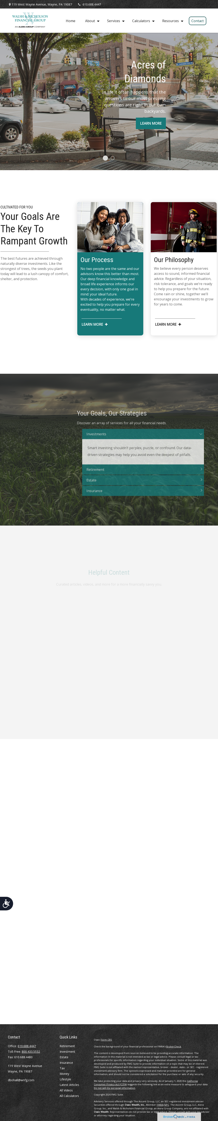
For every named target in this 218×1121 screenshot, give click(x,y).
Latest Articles (69, 1085)
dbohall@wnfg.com (21, 1080)
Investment (67, 1052)
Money (64, 1074)
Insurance (66, 1063)
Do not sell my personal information (114, 1088)
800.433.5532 (31, 1052)
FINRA (160, 1104)
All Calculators (69, 1096)
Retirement (67, 1046)
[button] (70, 20)
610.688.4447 (89, 4)
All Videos (66, 1090)
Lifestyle (65, 1079)
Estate (64, 1057)
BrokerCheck (173, 1046)
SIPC (166, 1104)
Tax (62, 1068)
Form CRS (106, 1039)
